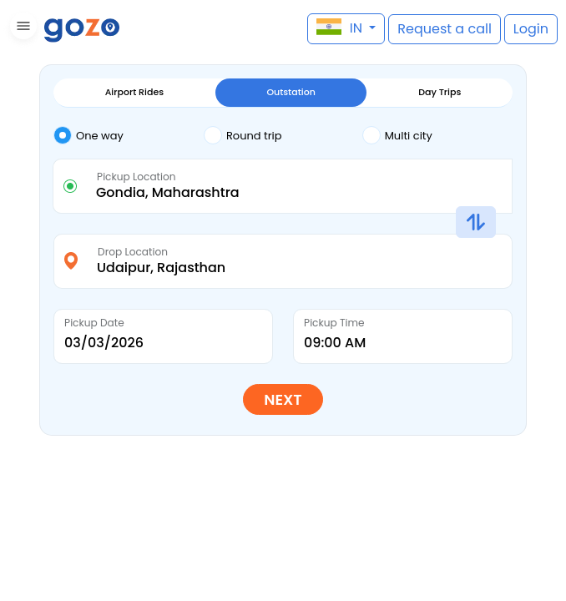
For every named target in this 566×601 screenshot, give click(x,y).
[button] (21, 29)
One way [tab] (88, 135)
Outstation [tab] (290, 91)
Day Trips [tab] (439, 91)
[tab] (128, 136)
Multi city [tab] (397, 135)
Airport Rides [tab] (134, 91)
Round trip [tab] (243, 135)
